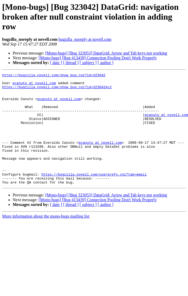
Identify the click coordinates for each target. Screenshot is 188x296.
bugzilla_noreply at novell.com (85, 39)
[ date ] (56, 62)
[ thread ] (71, 62)
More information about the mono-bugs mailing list (45, 238)
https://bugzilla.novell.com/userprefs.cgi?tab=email (94, 194)
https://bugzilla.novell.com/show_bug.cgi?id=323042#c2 (56, 90)
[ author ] (106, 62)
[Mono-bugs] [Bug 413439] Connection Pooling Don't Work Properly (98, 58)
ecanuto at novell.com (34, 85)
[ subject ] (88, 62)
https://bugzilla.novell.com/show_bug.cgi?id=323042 (53, 75)
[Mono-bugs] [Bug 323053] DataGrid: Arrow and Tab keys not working (106, 53)
